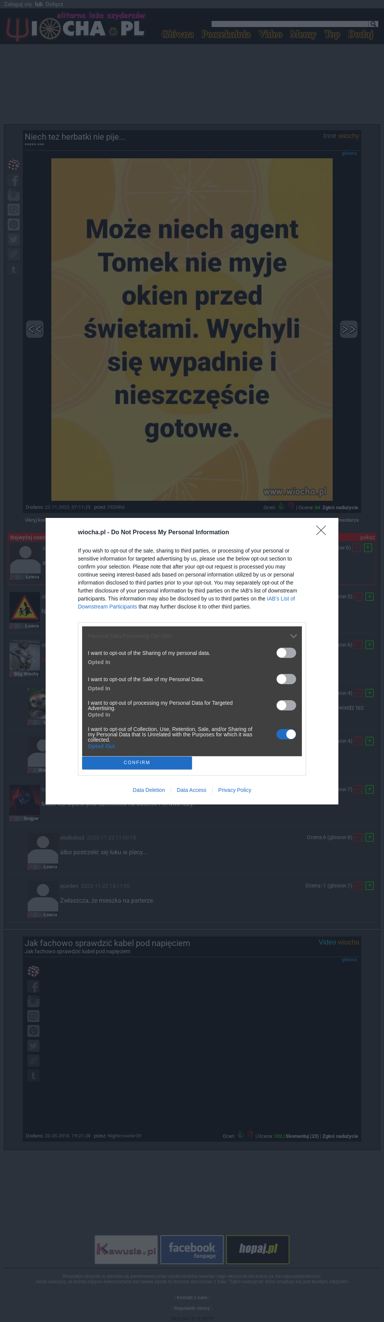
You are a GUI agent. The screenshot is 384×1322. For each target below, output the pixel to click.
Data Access (191, 790)
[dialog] (192, 661)
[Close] (323, 533)
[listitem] (192, 636)
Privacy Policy (234, 790)
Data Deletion (149, 790)
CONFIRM (137, 763)
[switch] (286, 653)
